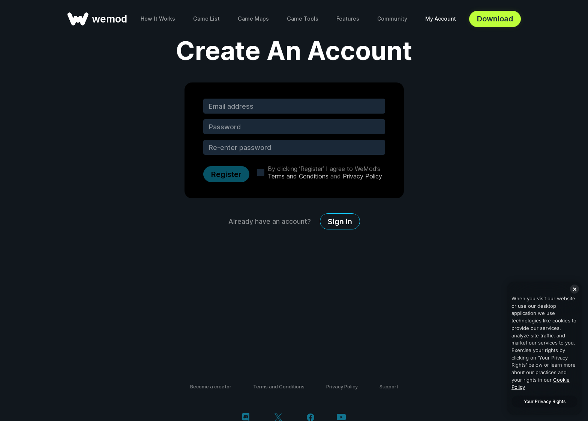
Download (495, 18)
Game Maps (253, 18)
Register (226, 174)
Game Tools (302, 18)
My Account (440, 18)
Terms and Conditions (298, 176)
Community (392, 18)
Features (347, 18)
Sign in (340, 221)
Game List (206, 18)
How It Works (158, 18)
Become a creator (210, 387)
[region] (544, 348)
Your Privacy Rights (545, 401)
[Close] (574, 289)
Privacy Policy (362, 176)
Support (389, 387)
